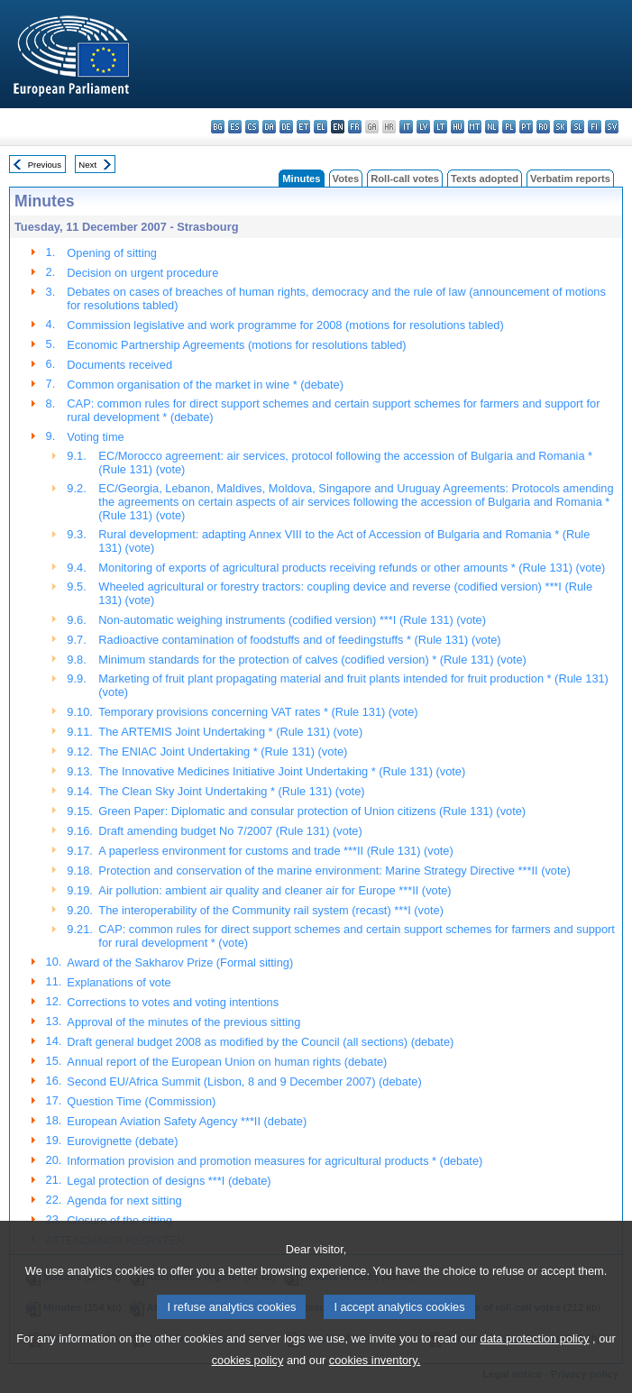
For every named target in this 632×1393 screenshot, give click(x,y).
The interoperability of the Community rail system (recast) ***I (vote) (271, 910)
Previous (44, 165)
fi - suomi (594, 126)
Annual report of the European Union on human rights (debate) (227, 1061)
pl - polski (509, 126)
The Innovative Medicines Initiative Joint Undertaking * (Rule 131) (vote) (281, 771)
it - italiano (406, 126)
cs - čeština (252, 126)
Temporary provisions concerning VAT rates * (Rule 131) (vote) (257, 712)
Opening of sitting (112, 253)
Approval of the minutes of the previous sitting (183, 1022)
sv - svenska (611, 126)
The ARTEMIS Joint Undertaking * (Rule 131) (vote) (230, 731)
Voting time (95, 437)
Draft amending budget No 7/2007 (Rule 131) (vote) (230, 831)
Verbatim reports (570, 178)
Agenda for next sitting (124, 1200)
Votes (346, 178)
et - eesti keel (303, 126)
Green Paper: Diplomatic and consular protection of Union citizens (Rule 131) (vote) (312, 811)
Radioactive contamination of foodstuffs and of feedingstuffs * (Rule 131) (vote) (299, 639)
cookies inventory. (374, 1380)
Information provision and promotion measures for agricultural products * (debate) (274, 1161)
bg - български (217, 126)
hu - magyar (457, 126)
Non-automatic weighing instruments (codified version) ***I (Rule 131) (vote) (292, 620)
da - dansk (269, 126)
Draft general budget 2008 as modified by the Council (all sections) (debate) (260, 1042)
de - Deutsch (286, 126)
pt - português (526, 126)
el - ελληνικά (320, 126)
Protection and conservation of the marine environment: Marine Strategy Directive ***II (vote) (334, 870)
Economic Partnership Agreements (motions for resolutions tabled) (236, 345)
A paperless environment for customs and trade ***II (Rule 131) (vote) (275, 850)
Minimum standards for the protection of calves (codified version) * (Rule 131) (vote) (312, 659)
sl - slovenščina (577, 126)
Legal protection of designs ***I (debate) (168, 1180)
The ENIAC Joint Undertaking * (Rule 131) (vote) (222, 751)
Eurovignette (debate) (122, 1141)
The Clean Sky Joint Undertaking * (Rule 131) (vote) (231, 791)
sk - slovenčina (560, 126)
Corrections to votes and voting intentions (173, 1002)
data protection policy (535, 1358)
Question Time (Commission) (141, 1101)
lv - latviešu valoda (423, 126)
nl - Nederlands (492, 126)
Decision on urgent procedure (142, 273)
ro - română (543, 126)
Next (87, 165)
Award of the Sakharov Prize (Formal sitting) (180, 962)
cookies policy (248, 1380)
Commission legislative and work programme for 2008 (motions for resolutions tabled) (285, 325)
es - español (235, 126)
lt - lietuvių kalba (440, 126)
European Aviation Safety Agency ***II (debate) (187, 1121)
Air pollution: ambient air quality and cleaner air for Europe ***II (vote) (274, 890)
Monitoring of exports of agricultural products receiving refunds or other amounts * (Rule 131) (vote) (351, 567)
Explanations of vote (118, 982)
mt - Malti (474, 126)
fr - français (355, 126)
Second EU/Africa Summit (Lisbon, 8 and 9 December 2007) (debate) (244, 1081)
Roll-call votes (405, 178)
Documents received (119, 364)
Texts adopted (484, 178)
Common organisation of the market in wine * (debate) (205, 384)
